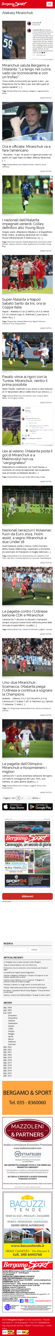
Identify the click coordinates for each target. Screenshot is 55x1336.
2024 (9, 1013)
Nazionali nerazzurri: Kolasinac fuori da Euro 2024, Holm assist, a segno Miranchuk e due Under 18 (26, 536)
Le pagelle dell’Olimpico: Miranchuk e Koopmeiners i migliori (24, 768)
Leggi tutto (46, 98)
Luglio (10, 1028)
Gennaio (12, 1044)
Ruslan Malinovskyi (33, 477)
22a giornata (15, 708)
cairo (34, 396)
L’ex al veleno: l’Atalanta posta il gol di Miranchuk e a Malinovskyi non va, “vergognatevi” (27, 457)
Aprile (10, 1036)
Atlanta (25, 91)
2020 (9, 1055)
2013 (9, 1073)
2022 (9, 1049)
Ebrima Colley (21, 244)
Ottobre (11, 1020)
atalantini (41, 556)
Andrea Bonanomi (29, 556)
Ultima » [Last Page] (36, 798)
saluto (4, 93)
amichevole (27, 396)
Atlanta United (28, 165)
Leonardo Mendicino (23, 558)
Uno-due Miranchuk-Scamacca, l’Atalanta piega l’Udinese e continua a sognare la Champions (27, 688)
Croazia (40, 396)
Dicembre (12, 1015)
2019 (9, 1057)
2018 (9, 1060)
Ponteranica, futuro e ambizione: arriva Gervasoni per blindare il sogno (26, 969)
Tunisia (20, 398)
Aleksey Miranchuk (14, 91)
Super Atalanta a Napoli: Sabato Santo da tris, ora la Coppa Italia (24, 303)
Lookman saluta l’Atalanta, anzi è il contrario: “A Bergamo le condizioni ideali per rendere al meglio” (24, 981)
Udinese (49, 629)
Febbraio (12, 1041)
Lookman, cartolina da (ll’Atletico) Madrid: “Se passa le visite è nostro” (27, 995)
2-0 (8, 708)
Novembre (12, 1018)
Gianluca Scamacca (43, 708)
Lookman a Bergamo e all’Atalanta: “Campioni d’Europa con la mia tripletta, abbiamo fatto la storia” (26, 976)
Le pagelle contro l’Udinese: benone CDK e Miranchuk (25, 613)
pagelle (42, 629)
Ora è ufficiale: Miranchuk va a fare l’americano (26, 148)
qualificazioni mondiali (36, 244)
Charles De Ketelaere (30, 629)
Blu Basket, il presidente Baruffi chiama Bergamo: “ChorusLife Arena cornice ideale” (27, 991)
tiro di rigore (12, 398)
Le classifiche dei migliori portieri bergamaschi (19, 973)
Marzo (11, 1039)
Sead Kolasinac (45, 558)
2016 (9, 1065)
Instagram (32, 91)
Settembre (13, 1023)
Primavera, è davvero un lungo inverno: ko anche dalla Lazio (24, 985)
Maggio (11, 1034)
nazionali (35, 558)
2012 (9, 1075)
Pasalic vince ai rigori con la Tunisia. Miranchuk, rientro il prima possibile (24, 381)
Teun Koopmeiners (18, 324)
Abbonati (27, 896)
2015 (9, 1068)
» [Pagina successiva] (29, 798)
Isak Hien (10, 558)
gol (23, 477)
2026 (9, 1007)
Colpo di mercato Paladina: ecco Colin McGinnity (20, 965)
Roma (39, 786)
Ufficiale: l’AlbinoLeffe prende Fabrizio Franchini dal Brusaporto (25, 988)
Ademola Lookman (14, 242)
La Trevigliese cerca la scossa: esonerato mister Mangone (22, 962)
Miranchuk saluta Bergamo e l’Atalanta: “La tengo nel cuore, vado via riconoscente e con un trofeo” (26, 71)
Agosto (11, 1026)
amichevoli (42, 242)
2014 (9, 1070)
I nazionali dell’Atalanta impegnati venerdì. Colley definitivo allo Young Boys (23, 224)
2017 (9, 1063)
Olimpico (26, 786)
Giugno (11, 1031)
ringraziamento (43, 91)
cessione (37, 165)
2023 (9, 1047)
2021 (9, 1052)
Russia (42, 477)
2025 (9, 1010)
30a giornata (11, 321)
